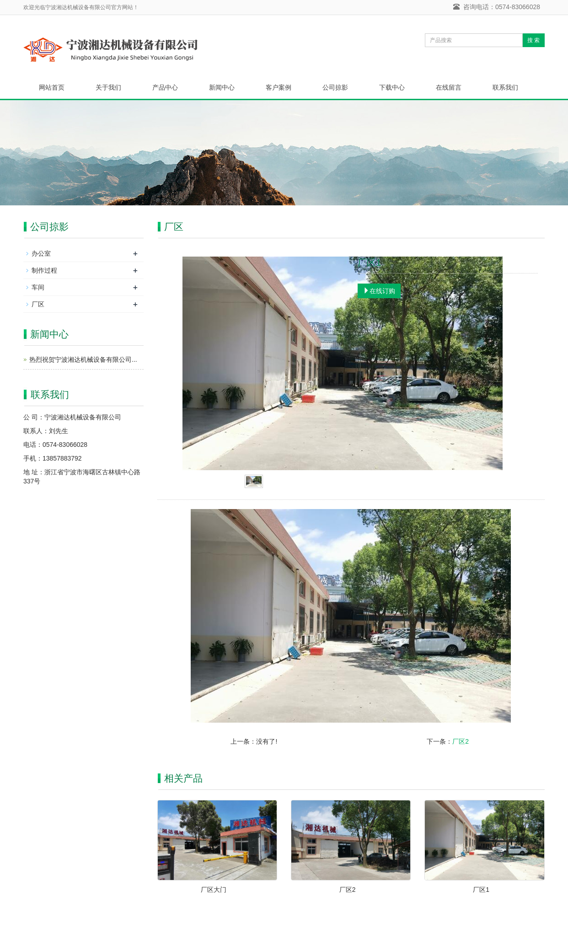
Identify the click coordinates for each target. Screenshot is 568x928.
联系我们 (505, 87)
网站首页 (51, 87)
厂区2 (460, 741)
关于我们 (108, 87)
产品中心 (165, 87)
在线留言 (448, 87)
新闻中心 (222, 87)
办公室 (41, 253)
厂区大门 (213, 889)
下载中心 (392, 87)
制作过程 (44, 270)
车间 (38, 287)
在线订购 (379, 291)
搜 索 (533, 40)
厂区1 (481, 889)
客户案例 (278, 87)
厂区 (38, 304)
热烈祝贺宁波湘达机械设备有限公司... (83, 359)
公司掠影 (335, 87)
